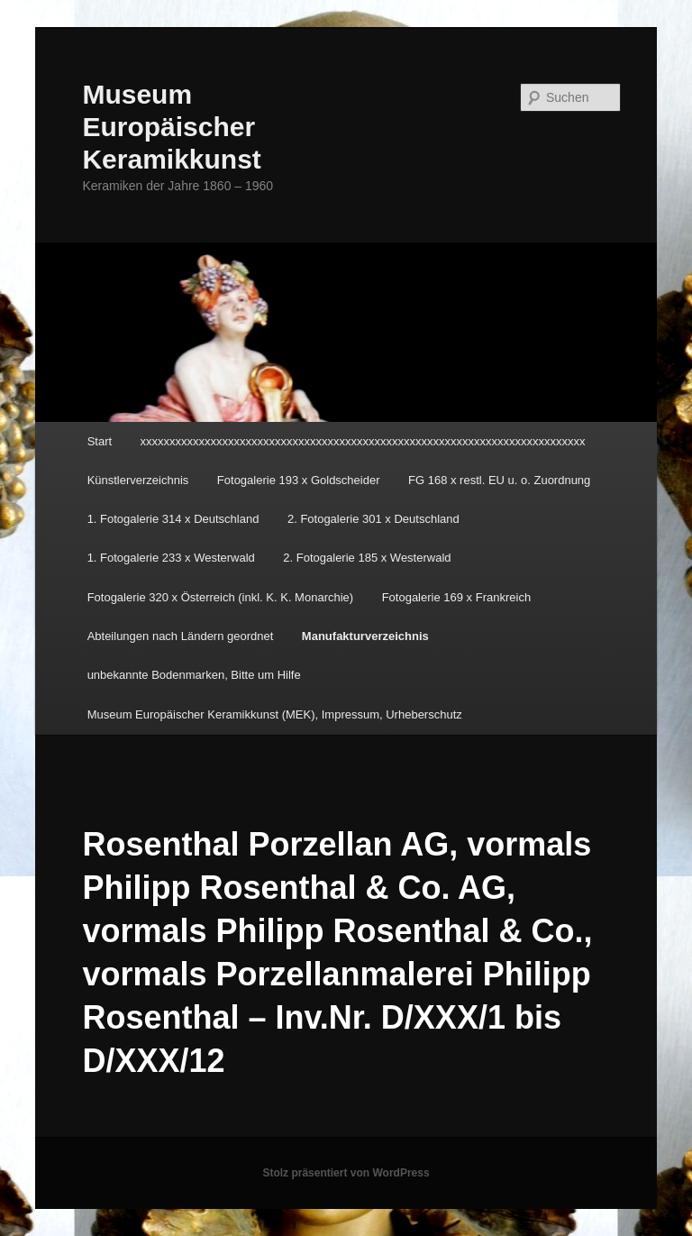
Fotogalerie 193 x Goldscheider (298, 480)
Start (99, 441)
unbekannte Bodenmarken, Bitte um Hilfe (194, 675)
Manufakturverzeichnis (365, 636)
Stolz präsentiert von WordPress (345, 1173)
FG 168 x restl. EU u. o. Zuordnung (499, 480)
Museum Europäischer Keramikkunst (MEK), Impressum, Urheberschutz (274, 714)
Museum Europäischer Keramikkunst (171, 126)
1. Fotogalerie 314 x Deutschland (173, 519)
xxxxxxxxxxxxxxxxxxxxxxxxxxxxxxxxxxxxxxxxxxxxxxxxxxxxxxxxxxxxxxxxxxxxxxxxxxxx (363, 441)
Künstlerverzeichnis (138, 480)
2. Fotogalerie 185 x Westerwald (367, 557)
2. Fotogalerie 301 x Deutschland (373, 519)
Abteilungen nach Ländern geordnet (180, 636)
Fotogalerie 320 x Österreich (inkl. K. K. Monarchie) (220, 597)
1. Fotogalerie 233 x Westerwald (171, 557)
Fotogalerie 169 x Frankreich (456, 597)
